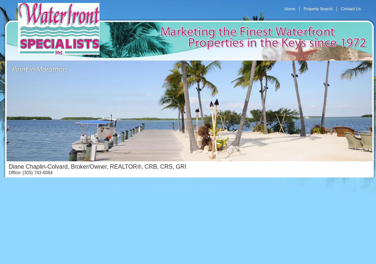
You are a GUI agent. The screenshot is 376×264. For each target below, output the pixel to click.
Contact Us (351, 9)
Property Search (318, 9)
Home (290, 9)
